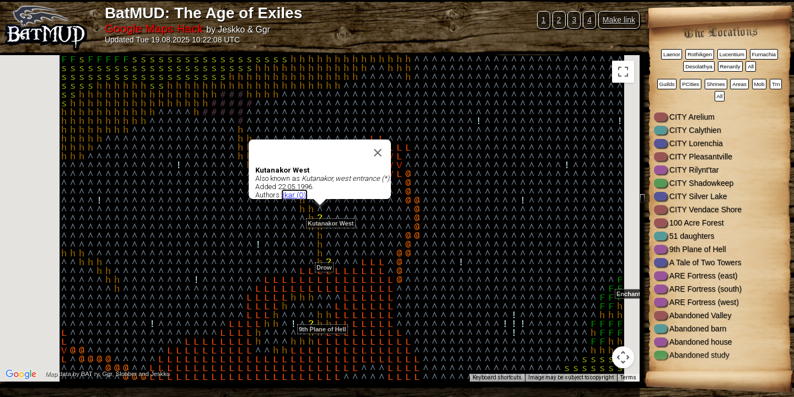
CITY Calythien (695, 130)
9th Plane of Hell (697, 249)
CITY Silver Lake (698, 196)
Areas (739, 84)
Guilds (667, 84)
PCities (690, 84)
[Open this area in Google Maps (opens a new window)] (21, 374)
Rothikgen (700, 54)
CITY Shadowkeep (701, 183)
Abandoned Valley (700, 315)
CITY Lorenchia (696, 143)
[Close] (377, 153)
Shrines (716, 84)
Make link (619, 19)
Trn (776, 84)
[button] (328, 255)
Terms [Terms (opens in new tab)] (628, 377)
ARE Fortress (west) (704, 302)
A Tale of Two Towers (705, 262)
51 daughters (692, 236)
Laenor (671, 54)
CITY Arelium (692, 116)
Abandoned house (700, 341)
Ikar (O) (294, 195)
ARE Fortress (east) (703, 275)
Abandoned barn (698, 328)
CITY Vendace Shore (705, 209)
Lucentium (732, 54)
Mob (759, 84)
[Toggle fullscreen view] (623, 72)
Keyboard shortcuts (497, 377)
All (751, 66)
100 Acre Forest (696, 222)
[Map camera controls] (623, 357)
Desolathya (698, 66)
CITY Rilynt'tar (694, 169)
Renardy (730, 66)
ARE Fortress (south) (705, 289)
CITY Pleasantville (700, 156)
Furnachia (764, 54)
